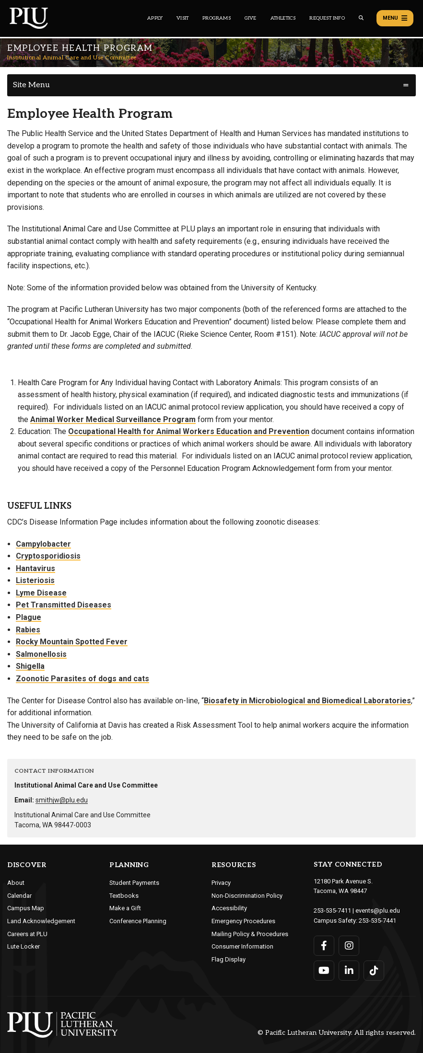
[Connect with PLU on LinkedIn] (349, 971)
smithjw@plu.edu (61, 800)
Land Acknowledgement (41, 921)
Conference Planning (137, 921)
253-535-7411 (332, 910)
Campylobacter (43, 544)
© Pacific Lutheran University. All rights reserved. (337, 1032)
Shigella (30, 666)
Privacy (221, 882)
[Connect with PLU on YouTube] (324, 971)
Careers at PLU (27, 934)
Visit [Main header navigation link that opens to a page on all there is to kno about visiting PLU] (182, 18)
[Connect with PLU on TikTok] (374, 971)
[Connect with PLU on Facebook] (324, 946)
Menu (395, 18)
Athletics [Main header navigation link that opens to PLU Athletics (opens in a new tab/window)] (283, 18)
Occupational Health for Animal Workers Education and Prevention (188, 431)
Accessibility (229, 908)
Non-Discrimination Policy (247, 895)
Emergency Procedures (243, 921)
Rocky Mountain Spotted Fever (72, 641)
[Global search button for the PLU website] (361, 18)
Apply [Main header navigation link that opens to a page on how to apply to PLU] (155, 18)
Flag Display (229, 959)
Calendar (19, 895)
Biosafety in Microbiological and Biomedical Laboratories (307, 700)
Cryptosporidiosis (48, 556)
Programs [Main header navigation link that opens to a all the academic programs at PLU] (216, 18)
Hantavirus (35, 568)
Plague (28, 617)
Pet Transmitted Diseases (63, 604)
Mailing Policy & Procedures (250, 934)
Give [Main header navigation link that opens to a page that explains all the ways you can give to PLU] (251, 18)
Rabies (28, 629)
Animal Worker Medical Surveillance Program (113, 419)
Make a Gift (125, 908)
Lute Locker (23, 946)
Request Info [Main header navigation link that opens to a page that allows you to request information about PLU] (326, 18)
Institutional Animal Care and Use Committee (72, 57)
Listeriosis (35, 580)
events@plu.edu (377, 910)
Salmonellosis (41, 654)
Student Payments (134, 882)
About (15, 882)
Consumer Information (242, 946)
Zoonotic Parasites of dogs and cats (82, 678)
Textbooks (124, 895)
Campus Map (25, 908)
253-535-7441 (377, 920)
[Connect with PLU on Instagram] (349, 946)
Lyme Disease (41, 592)
